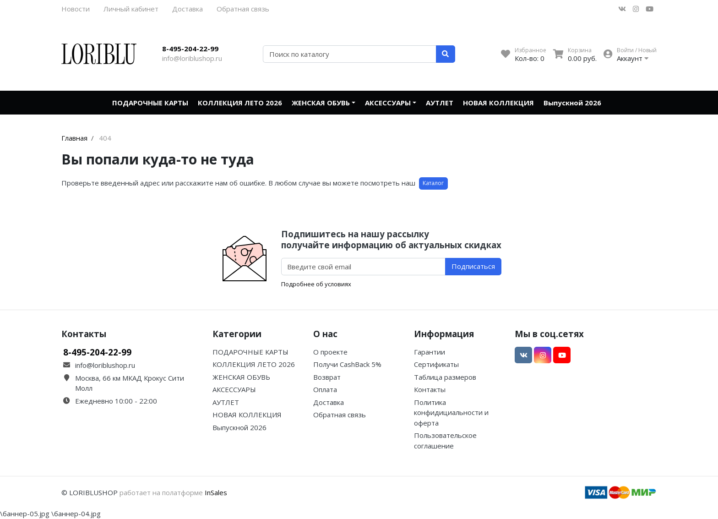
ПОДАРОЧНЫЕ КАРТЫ (150, 102)
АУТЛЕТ (439, 102)
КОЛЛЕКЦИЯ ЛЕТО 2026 (240, 102)
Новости (75, 8)
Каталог (433, 183)
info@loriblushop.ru (192, 58)
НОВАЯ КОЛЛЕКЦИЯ (498, 102)
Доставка (187, 8)
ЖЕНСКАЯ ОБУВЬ (321, 102)
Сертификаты (436, 364)
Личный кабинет (130, 8)
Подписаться (473, 266)
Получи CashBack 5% (347, 364)
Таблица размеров (445, 377)
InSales (216, 492)
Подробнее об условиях (316, 284)
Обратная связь (243, 8)
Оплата (325, 389)
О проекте (330, 351)
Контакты (430, 389)
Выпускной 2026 (572, 102)
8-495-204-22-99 (190, 48)
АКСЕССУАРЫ (388, 102)
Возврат (327, 377)
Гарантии (429, 351)
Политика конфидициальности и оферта (451, 412)
